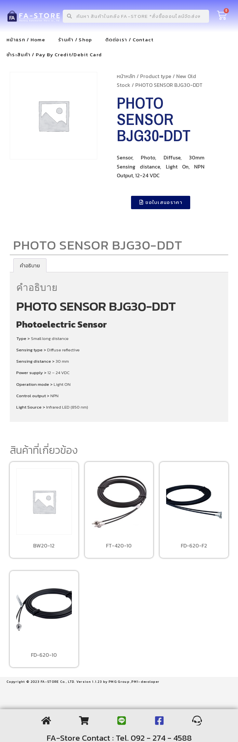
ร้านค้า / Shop (75, 39)
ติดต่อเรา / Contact (129, 39)
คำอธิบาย (30, 265)
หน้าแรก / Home (26, 39)
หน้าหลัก (126, 76)
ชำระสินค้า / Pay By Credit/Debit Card (54, 54)
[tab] (29, 265)
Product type (155, 76)
